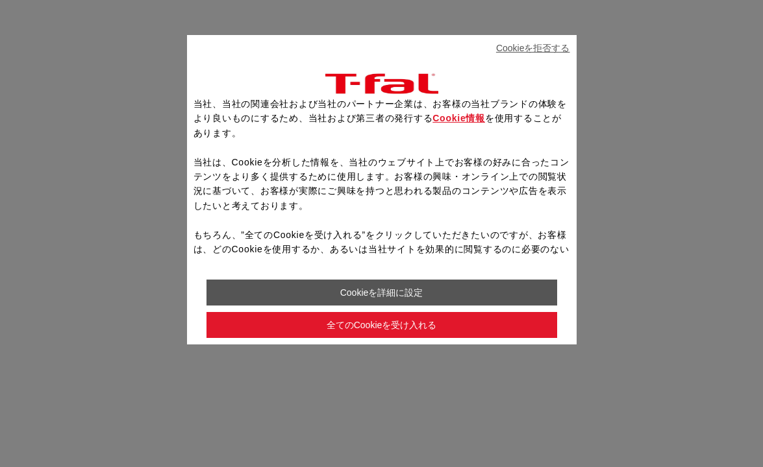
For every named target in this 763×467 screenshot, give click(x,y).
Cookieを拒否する (533, 48)
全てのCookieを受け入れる (382, 325)
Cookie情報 (458, 118)
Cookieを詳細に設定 (381, 292)
